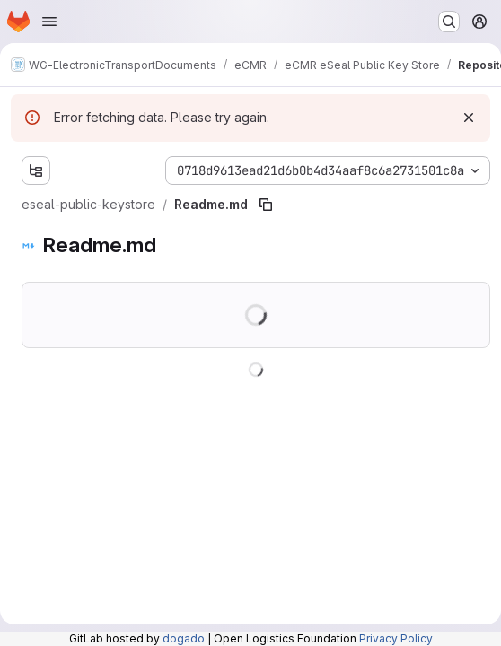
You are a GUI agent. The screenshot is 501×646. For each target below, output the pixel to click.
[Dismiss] (468, 117)
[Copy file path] (265, 204)
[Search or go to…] (449, 21)
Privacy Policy (396, 638)
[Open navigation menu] (49, 21)
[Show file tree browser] (36, 170)
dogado (184, 638)
